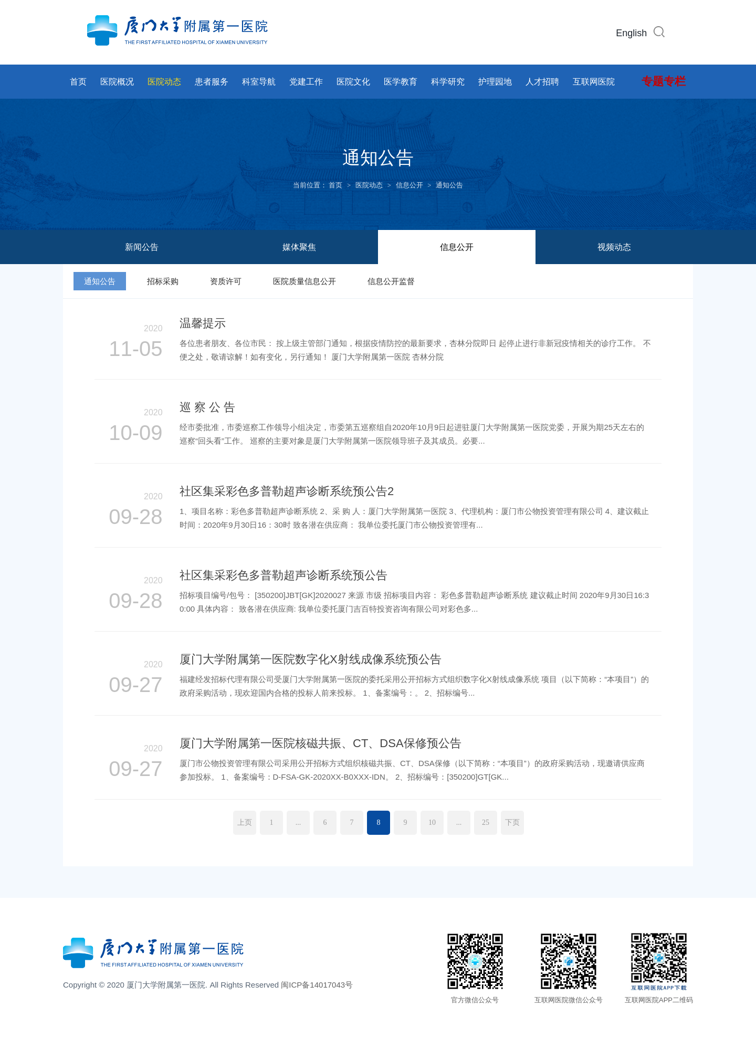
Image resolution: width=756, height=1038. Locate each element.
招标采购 (162, 281)
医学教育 (400, 81)
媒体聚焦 (299, 247)
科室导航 (259, 81)
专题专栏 (664, 81)
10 (432, 822)
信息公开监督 (391, 281)
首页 (78, 81)
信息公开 (409, 185)
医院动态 (164, 81)
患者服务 (211, 81)
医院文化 (353, 81)
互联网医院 (594, 81)
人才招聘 (542, 81)
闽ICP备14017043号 (317, 984)
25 (485, 822)
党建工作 (306, 81)
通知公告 (449, 185)
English (631, 33)
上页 (244, 822)
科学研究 (448, 81)
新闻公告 (142, 247)
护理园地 (495, 81)
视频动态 (614, 247)
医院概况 (117, 81)
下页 (512, 822)
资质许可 (226, 281)
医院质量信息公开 (304, 281)
